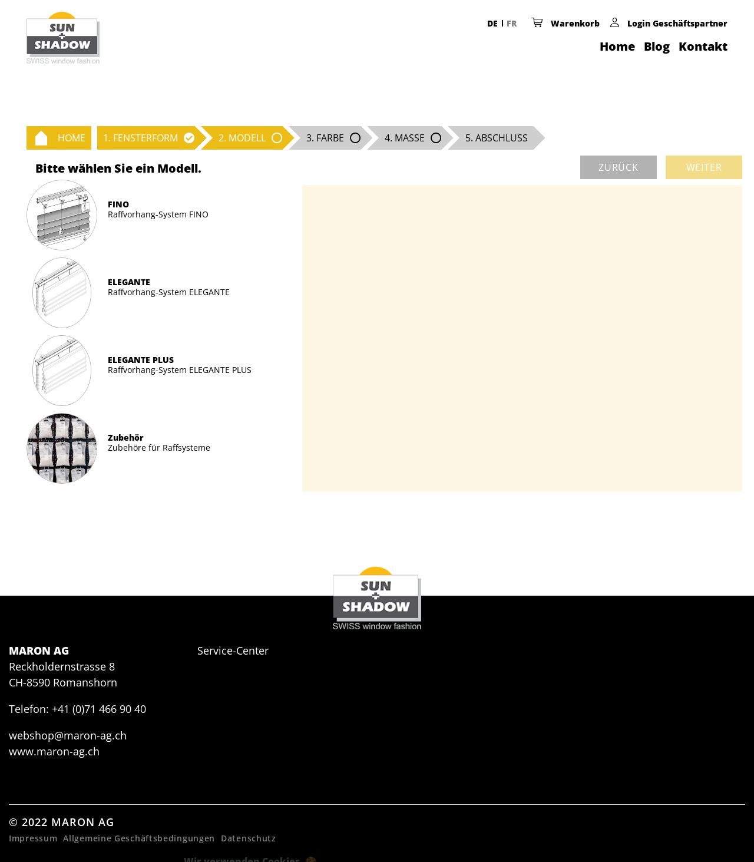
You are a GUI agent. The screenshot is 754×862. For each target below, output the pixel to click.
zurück (618, 167)
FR (512, 23)
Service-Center (233, 650)
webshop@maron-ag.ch (68, 735)
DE (492, 23)
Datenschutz (248, 838)
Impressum (33, 838)
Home (617, 46)
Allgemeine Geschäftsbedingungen (139, 838)
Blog (657, 46)
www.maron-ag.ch (54, 751)
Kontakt (703, 46)
